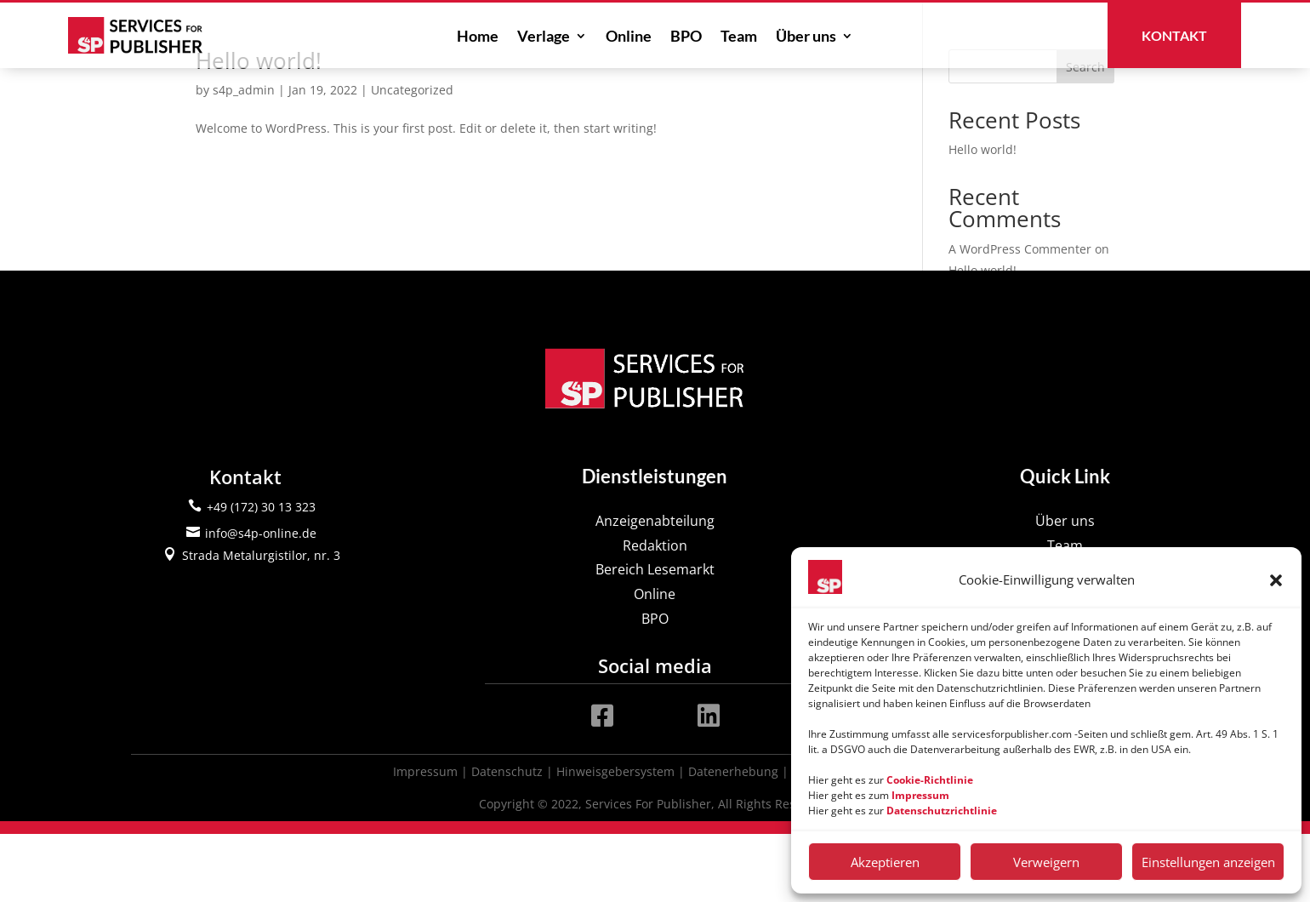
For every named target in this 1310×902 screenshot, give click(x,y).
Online (629, 37)
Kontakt (1174, 35)
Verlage (543, 37)
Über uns (806, 37)
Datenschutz (507, 839)
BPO (686, 37)
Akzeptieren (885, 862)
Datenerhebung (733, 839)
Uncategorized (412, 158)
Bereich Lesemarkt (655, 638)
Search (1085, 135)
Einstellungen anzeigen (1208, 862)
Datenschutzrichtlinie (941, 810)
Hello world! (259, 128)
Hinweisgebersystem (615, 839)
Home (477, 37)
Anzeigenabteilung (655, 588)
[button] (1275, 580)
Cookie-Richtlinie (929, 780)
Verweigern (1046, 862)
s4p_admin (244, 158)
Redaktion (655, 613)
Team (738, 37)
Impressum (425, 839)
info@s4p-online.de (260, 601)
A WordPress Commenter (1019, 317)
